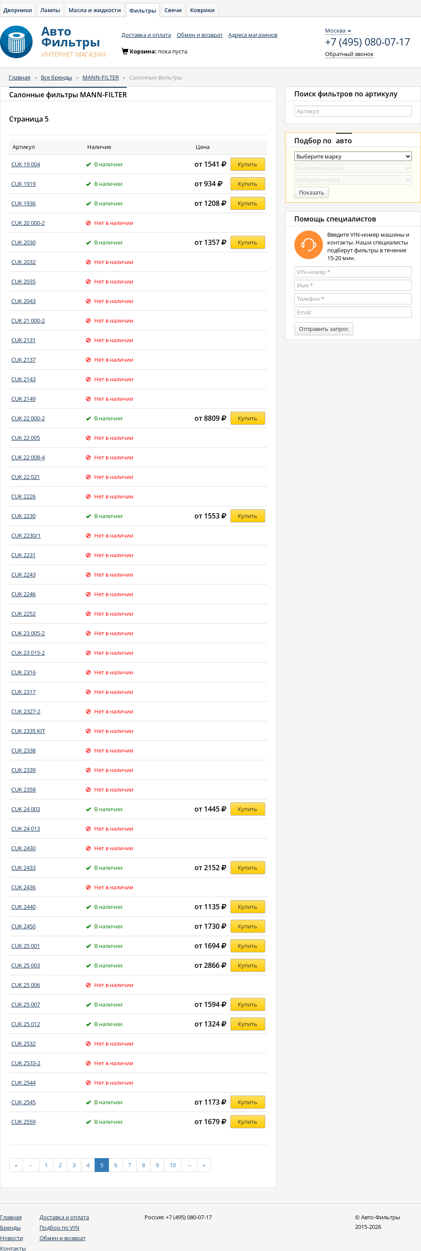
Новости (11, 1238)
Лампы (50, 10)
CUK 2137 (23, 359)
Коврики (202, 10)
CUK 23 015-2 (28, 653)
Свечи (173, 10)
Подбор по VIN (59, 1227)
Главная (19, 77)
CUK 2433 (23, 867)
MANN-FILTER (100, 77)
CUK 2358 (23, 789)
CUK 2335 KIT (28, 731)
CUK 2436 (23, 887)
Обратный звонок (349, 54)
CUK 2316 (23, 672)
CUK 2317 (23, 692)
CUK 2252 (23, 613)
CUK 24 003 (25, 809)
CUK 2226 (23, 496)
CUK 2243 (23, 574)
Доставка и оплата (146, 35)
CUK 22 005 (25, 438)
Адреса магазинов (252, 35)
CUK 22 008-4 (28, 457)
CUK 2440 (23, 907)
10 (173, 1165)
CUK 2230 (23, 516)
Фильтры (142, 10)
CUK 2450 (23, 926)
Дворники (17, 10)
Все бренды (56, 77)
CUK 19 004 (25, 164)
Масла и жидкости (95, 10)
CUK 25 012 (25, 1024)
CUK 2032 (23, 262)
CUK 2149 (23, 399)
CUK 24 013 (25, 828)
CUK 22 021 (25, 477)
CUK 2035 (23, 281)
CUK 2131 (23, 340)
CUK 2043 (23, 301)
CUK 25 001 (25, 946)
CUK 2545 (23, 1102)
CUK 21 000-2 (28, 320)
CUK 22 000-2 (28, 418)
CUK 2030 (23, 242)
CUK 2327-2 (25, 711)
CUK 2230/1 (26, 535)
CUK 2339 (23, 770)
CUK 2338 (23, 750)
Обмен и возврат (200, 35)
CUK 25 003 (25, 965)
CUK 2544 (23, 1082)
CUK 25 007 (25, 1004)
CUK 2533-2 (25, 1063)
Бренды (10, 1227)
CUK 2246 (23, 594)
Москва (338, 30)
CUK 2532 (23, 1043)
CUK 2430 (23, 848)
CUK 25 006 (25, 985)
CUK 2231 (23, 555)
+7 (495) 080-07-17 (367, 42)
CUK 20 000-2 (28, 223)
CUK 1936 (23, 203)
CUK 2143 (23, 379)
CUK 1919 (23, 184)
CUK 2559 (23, 1122)
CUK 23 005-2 (28, 633)
